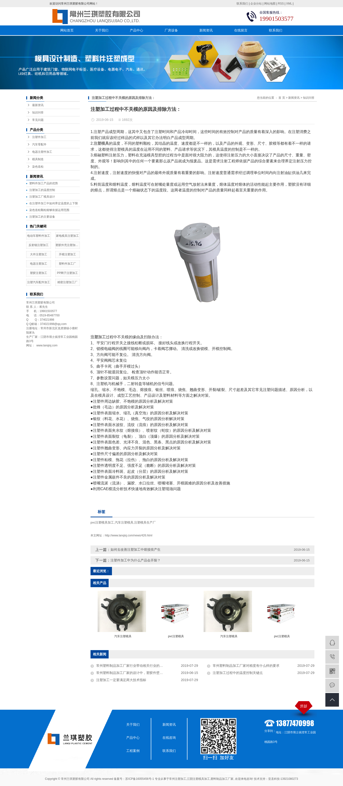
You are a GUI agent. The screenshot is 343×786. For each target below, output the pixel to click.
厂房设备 (171, 30)
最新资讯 (38, 105)
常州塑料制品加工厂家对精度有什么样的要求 (246, 666)
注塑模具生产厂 (145, 522)
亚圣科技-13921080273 (283, 779)
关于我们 (101, 30)
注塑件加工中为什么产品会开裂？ (136, 560)
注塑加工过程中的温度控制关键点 (238, 673)
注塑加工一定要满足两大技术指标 (121, 680)
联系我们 (242, 3)
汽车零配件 (39, 144)
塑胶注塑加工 (38, 273)
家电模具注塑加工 (67, 235)
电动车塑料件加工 (38, 235)
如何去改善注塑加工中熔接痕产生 (136, 549)
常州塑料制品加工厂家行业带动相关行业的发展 (131, 666)
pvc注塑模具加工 (102, 522)
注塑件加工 (39, 137)
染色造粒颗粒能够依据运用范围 (49, 210)
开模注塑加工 (67, 254)
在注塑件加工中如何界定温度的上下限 (53, 203)
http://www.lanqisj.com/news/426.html (128, 535)
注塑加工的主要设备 (42, 216)
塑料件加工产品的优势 (43, 183)
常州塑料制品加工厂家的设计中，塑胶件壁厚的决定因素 (138, 673)
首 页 (281, 97)
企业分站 (256, 3)
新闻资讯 (206, 30)
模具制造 (38, 159)
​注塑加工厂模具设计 (42, 196)
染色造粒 (38, 166)
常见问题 (38, 120)
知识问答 (38, 112)
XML (289, 3)
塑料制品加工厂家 (222, 779)
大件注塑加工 (38, 254)
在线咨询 (169, 738)
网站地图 (270, 3)
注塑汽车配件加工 (38, 282)
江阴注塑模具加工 (198, 779)
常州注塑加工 (177, 779)
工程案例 (133, 751)
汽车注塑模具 (124, 522)
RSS (281, 3)
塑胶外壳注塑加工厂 (67, 245)
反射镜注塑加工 (39, 245)
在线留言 (240, 30)
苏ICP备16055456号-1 (139, 779)
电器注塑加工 (38, 263)
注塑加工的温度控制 (42, 190)
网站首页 (67, 30)
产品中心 (136, 30)
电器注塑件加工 (42, 152)
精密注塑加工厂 (67, 282)
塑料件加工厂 (67, 263)
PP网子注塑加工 (67, 273)
